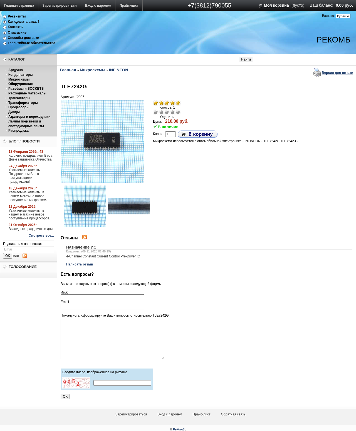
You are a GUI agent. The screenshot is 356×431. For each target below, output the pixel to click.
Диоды (14, 112)
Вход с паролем (98, 5)
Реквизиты (17, 16)
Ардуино (15, 70)
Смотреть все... (41, 235)
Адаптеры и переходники (29, 117)
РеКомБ (179, 429)
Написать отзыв (79, 264)
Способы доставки (23, 38)
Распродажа (18, 130)
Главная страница (19, 5)
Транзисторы (19, 98)
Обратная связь (233, 414)
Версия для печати (337, 73)
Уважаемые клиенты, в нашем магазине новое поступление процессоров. (29, 214)
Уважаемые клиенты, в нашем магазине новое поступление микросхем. (28, 196)
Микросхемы (18, 79)
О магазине (17, 32)
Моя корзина (276, 5)
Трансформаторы (23, 103)
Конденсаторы (20, 75)
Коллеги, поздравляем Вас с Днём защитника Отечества (31, 157)
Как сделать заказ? (23, 22)
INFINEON (118, 70)
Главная (68, 70)
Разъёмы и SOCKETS (26, 89)
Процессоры (18, 107)
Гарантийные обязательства (31, 43)
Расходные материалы (27, 93)
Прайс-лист (129, 5)
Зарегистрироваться (60, 5)
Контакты (16, 27)
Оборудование (20, 84)
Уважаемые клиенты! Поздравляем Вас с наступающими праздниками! (25, 176)
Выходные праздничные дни (31, 229)
